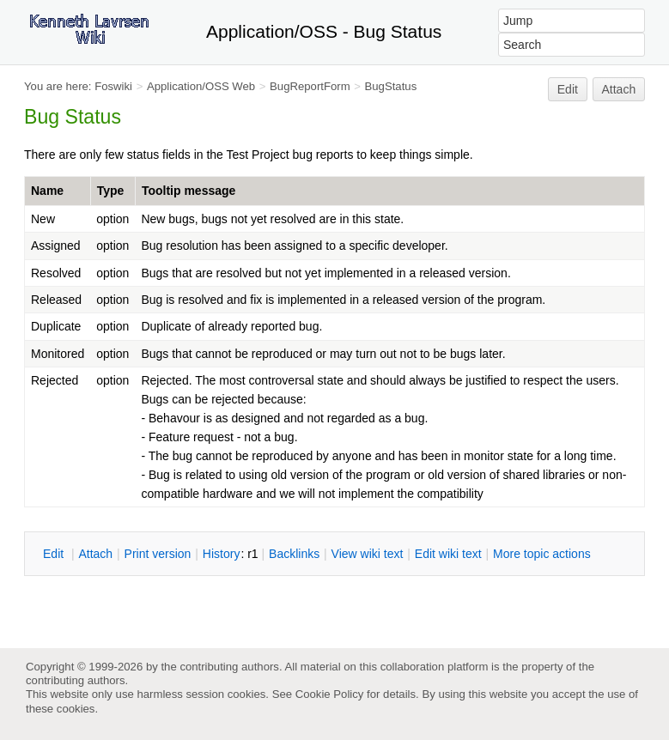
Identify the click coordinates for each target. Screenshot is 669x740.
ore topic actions (542, 554)
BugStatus (391, 86)
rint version (158, 554)
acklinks (294, 554)
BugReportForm (310, 86)
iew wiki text (367, 554)
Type (111, 190)
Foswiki (113, 86)
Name (47, 190)
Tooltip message (188, 190)
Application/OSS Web (201, 86)
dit (55, 554)
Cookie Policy (329, 694)
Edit (567, 89)
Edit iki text (448, 554)
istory (221, 554)
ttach (95, 554)
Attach (619, 89)
